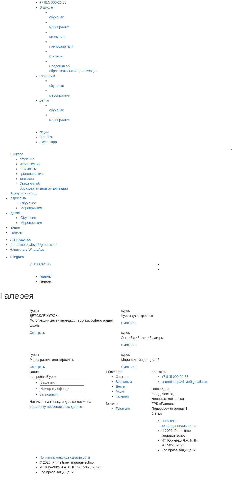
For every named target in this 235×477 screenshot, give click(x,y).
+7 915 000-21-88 (53, 2)
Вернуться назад (23, 193)
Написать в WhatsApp (27, 249)
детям (44, 100)
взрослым (47, 76)
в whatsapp (48, 142)
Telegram (17, 257)
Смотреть (37, 333)
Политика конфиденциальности (65, 457)
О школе (46, 7)
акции (44, 132)
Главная (46, 276)
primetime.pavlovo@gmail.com (33, 245)
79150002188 (20, 240)
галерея (46, 137)
